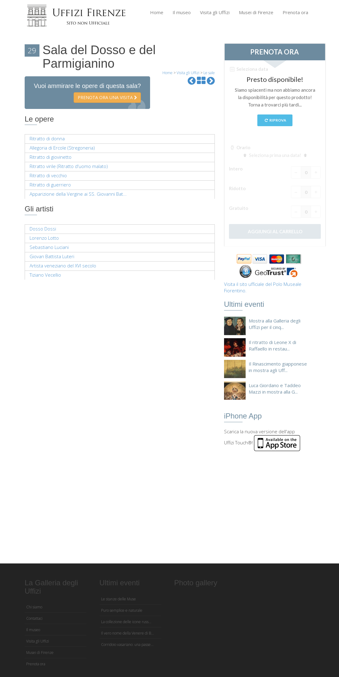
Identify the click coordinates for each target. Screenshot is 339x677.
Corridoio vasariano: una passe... (127, 644)
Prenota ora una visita (107, 97)
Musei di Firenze (256, 12)
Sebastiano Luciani (49, 247)
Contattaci (34, 618)
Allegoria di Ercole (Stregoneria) (62, 148)
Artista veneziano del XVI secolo (63, 265)
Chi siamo (34, 607)
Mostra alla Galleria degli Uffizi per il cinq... (274, 324)
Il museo (182, 12)
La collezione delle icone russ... (126, 621)
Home (156, 12)
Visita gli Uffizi (215, 12)
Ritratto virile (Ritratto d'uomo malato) (69, 166)
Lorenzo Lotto (44, 238)
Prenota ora (295, 12)
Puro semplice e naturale (121, 610)
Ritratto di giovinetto (50, 157)
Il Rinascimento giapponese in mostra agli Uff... (278, 367)
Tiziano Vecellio (45, 275)
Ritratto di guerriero (50, 185)
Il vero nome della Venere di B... (127, 633)
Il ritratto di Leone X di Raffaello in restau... (272, 345)
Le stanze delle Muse (118, 599)
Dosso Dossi (43, 229)
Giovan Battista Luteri (52, 256)
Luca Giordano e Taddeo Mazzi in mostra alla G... (275, 388)
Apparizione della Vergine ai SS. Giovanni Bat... (78, 194)
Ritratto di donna (47, 138)
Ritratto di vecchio (48, 175)
